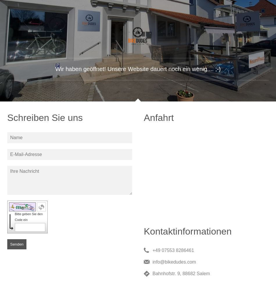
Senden (17, 244)
